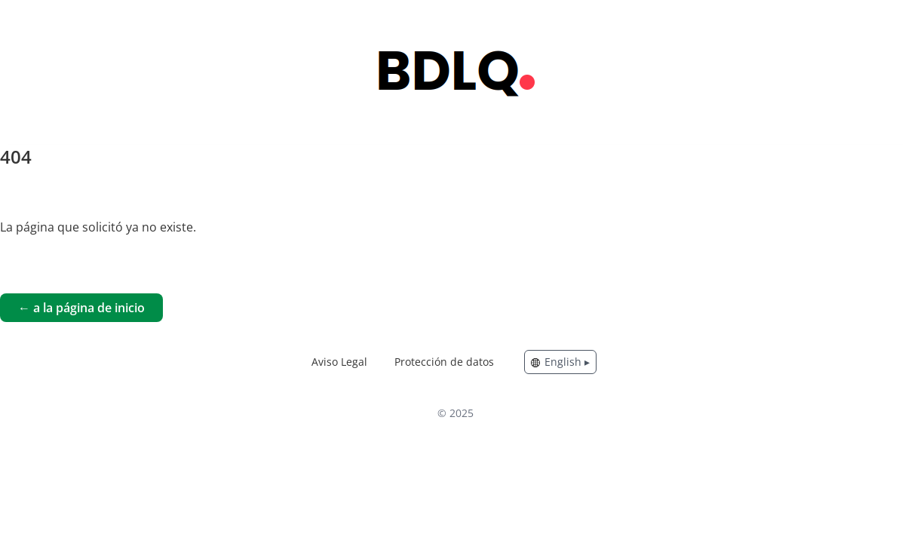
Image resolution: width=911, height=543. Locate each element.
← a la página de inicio (81, 307)
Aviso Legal (339, 361)
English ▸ (560, 361)
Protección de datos (444, 361)
